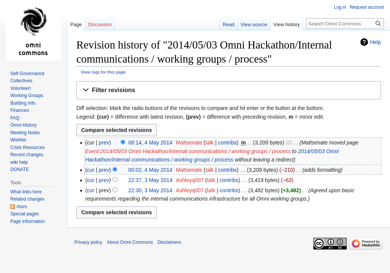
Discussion (100, 24)
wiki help (19, 162)
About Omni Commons (130, 242)
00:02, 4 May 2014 (150, 170)
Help (375, 42)
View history (286, 24)
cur (90, 170)
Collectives (21, 80)
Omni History (23, 125)
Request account (367, 7)
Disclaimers (169, 242)
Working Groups (26, 95)
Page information (27, 221)
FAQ (14, 118)
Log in (340, 7)
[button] (228, 90)
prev (104, 143)
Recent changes (26, 154)
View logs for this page (103, 71)
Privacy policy (88, 242)
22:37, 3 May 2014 (150, 180)
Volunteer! (20, 88)
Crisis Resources (27, 147)
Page (76, 24)
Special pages (24, 214)
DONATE (19, 169)
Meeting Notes (24, 132)
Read (228, 24)
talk (209, 143)
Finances (19, 110)
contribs (227, 143)
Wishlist (18, 140)
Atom (21, 206)
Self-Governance (27, 73)
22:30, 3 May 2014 (150, 190)
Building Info (22, 103)
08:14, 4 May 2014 (150, 143)
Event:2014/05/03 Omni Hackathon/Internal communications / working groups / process (188, 151)
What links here (26, 192)
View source (253, 24)
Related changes (27, 199)
